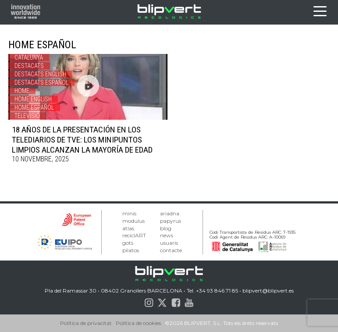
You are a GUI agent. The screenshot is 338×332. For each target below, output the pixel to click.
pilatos (130, 250)
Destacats (29, 65)
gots (127, 242)
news (166, 235)
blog (165, 228)
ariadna (169, 213)
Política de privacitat (86, 323)
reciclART (134, 235)
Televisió (27, 115)
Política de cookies (138, 323)
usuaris (169, 242)
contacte (171, 250)
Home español (34, 107)
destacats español (41, 82)
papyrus (170, 221)
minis (129, 213)
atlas (128, 228)
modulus (133, 221)
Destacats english (40, 74)
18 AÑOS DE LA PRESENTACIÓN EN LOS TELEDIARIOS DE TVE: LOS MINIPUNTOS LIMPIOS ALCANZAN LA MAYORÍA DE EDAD (82, 140)
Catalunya (28, 57)
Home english (33, 99)
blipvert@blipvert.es (268, 290)
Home (21, 90)
